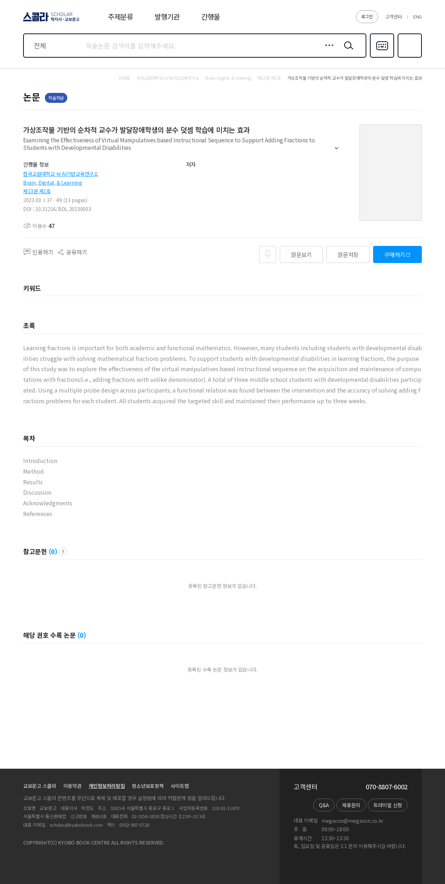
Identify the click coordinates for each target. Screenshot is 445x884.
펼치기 (336, 151)
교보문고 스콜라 (39, 785)
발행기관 (167, 16)
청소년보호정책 (147, 785)
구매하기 (394, 254)
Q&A (324, 805)
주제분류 (120, 16)
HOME (124, 77)
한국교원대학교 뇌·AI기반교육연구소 (60, 173)
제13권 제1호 (37, 191)
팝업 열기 (63, 552)
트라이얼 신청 (387, 805)
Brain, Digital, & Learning (52, 182)
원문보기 (301, 254)
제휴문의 (351, 805)
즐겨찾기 (408, 57)
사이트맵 (180, 785)
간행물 (210, 16)
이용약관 (72, 785)
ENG (417, 16)
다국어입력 (382, 57)
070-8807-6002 (387, 787)
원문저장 (347, 254)
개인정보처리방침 (107, 785)
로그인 (367, 16)
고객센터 (393, 16)
